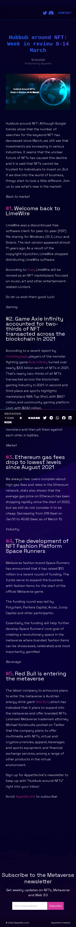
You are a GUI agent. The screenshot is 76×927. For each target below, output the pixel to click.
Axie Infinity (38, 362)
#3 (9, 457)
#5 (9, 673)
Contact (65, 13)
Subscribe (55, 905)
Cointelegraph (17, 356)
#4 (9, 540)
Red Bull (42, 702)
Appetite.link (25, 796)
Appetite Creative (60, 922)
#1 (8, 208)
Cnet (30, 270)
